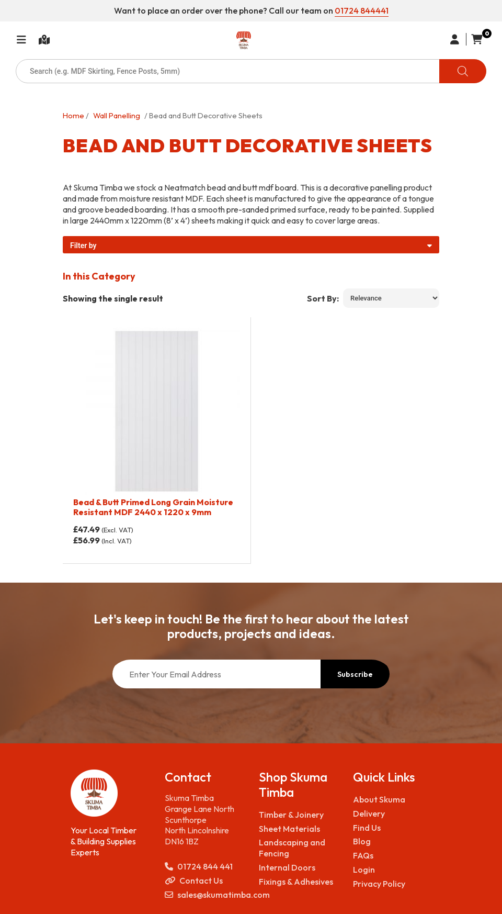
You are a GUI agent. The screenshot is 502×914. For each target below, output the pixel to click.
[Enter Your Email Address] (216, 674)
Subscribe (355, 674)
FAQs (363, 855)
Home (73, 115)
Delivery (369, 813)
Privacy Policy (379, 883)
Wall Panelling (116, 115)
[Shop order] (391, 298)
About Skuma (379, 799)
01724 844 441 (199, 866)
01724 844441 (362, 10)
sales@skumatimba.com (204, 894)
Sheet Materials (289, 828)
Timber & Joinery (291, 814)
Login (364, 869)
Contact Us (194, 880)
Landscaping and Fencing (292, 848)
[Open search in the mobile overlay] (251, 71)
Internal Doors (287, 867)
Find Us (367, 827)
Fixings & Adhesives (296, 881)
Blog (362, 841)
